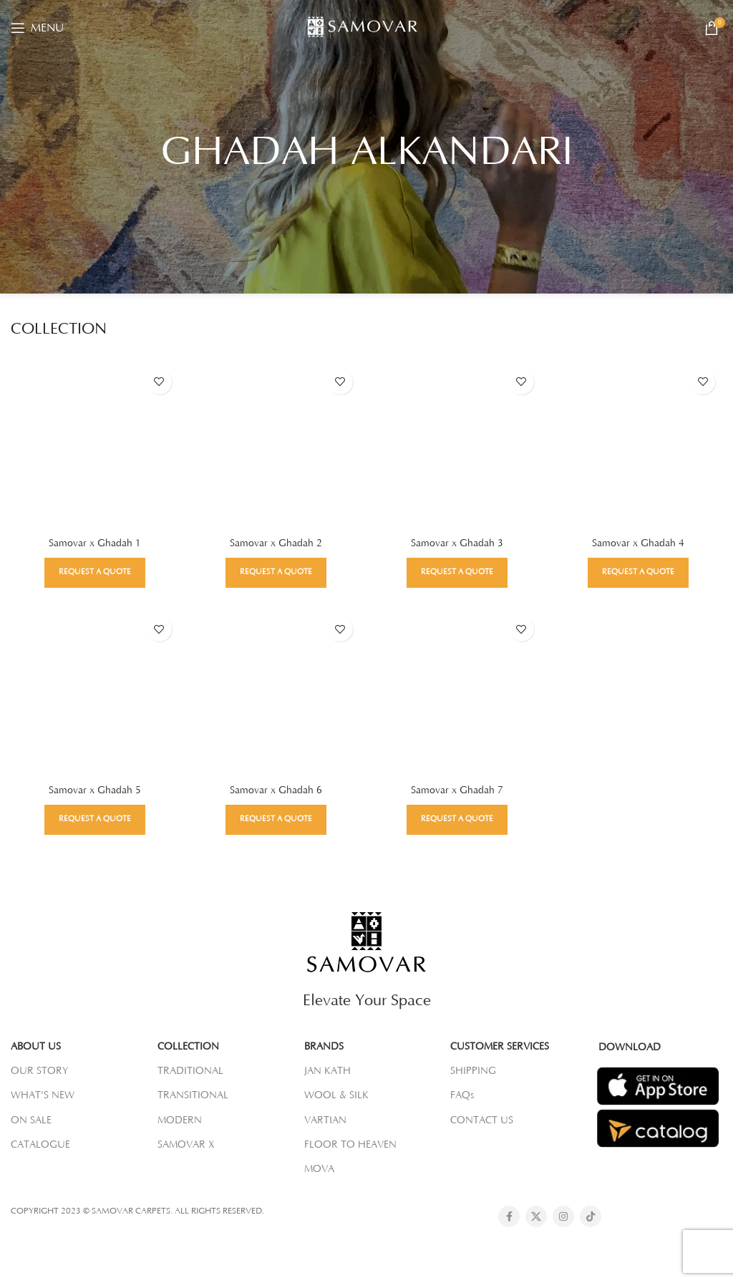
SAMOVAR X (186, 1144)
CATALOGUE (40, 1144)
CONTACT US (481, 1119)
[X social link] (536, 1215)
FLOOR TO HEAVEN (350, 1144)
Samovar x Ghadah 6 (276, 789)
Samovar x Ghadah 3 (457, 542)
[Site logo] (366, 27)
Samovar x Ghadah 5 (94, 789)
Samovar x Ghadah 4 (639, 542)
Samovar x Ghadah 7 (457, 789)
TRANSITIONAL (192, 1095)
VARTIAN (325, 1119)
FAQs (462, 1095)
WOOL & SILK (336, 1095)
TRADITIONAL (190, 1070)
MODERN (179, 1119)
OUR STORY (40, 1070)
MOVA (319, 1168)
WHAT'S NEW (42, 1095)
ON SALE (31, 1119)
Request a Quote (94, 571)
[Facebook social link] (509, 1215)
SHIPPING (473, 1070)
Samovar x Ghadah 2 (276, 542)
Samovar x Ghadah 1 (94, 542)
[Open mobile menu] (37, 28)
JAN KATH (327, 1070)
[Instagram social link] (563, 1215)
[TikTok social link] (590, 1215)
